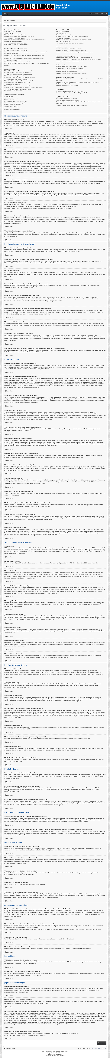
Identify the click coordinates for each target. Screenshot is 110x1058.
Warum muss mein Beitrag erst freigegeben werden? (18, 89)
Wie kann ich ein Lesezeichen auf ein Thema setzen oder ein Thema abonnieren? (77, 82)
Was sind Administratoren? (63, 31)
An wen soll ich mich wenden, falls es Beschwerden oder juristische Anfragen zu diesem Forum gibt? (79, 102)
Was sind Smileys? (9, 99)
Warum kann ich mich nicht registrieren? (14, 34)
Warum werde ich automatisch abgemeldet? (15, 43)
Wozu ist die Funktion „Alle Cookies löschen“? (16, 44)
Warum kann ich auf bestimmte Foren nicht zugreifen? (18, 80)
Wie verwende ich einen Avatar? (12, 60)
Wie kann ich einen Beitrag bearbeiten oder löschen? (18, 72)
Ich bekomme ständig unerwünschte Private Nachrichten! (71, 50)
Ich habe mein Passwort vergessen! (13, 41)
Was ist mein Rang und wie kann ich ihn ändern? (17, 62)
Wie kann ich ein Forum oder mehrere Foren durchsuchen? (71, 66)
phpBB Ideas (86, 1001)
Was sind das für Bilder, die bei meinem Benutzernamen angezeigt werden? (24, 58)
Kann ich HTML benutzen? (11, 98)
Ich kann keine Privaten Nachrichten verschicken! (69, 48)
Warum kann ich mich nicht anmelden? (14, 38)
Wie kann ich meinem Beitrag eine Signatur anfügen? (18, 74)
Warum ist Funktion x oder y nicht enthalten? (67, 100)
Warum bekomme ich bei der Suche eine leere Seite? (70, 70)
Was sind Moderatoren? (62, 33)
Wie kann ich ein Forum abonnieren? (65, 83)
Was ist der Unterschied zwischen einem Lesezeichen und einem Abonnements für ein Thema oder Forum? (80, 79)
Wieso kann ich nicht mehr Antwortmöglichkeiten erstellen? (19, 77)
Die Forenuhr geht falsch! (11, 53)
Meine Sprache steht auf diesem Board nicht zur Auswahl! (19, 57)
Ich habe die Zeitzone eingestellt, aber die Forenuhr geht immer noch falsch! (24, 55)
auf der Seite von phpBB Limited (76, 990)
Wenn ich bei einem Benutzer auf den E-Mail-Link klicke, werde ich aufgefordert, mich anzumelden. (26, 64)
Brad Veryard (59, 1053)
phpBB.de (49, 301)
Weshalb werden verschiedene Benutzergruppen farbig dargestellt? (73, 39)
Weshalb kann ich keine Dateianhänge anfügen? (17, 82)
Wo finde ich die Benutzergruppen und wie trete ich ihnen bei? (72, 36)
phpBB (49, 1051)
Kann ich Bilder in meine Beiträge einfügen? (15, 101)
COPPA (98, 163)
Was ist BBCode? (9, 96)
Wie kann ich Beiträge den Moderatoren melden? (17, 85)
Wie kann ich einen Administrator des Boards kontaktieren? (71, 105)
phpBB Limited (36, 301)
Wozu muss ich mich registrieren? (13, 31)
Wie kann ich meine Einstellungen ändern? (15, 50)
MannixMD (60, 1054)
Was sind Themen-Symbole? (12, 109)
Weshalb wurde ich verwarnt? (12, 84)
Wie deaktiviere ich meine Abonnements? (67, 85)
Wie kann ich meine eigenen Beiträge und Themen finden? (71, 73)
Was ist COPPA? (8, 33)
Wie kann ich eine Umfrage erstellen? (14, 76)
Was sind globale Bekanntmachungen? (14, 103)
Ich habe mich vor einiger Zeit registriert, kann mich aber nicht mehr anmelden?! (25, 39)
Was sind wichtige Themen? (11, 106)
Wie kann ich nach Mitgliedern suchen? (66, 71)
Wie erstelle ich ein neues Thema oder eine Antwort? (18, 71)
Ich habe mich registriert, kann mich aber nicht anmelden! (19, 36)
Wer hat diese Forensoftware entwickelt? (66, 98)
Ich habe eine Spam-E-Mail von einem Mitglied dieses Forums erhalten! (74, 52)
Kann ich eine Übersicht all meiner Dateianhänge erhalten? (71, 93)
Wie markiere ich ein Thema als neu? (14, 90)
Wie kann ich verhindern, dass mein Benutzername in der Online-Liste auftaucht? (25, 52)
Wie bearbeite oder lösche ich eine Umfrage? (16, 79)
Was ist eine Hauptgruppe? (63, 41)
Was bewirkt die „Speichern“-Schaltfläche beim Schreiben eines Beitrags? (23, 87)
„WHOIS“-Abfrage (31, 1015)
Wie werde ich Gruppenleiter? (64, 38)
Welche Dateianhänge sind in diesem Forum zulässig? (70, 91)
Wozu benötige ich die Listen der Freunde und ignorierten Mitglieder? (74, 57)
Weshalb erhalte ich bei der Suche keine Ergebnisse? (70, 68)
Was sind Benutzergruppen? (63, 34)
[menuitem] (5, 13)
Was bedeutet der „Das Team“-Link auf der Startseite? (70, 43)
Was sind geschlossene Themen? (13, 108)
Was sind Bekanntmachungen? (12, 104)
